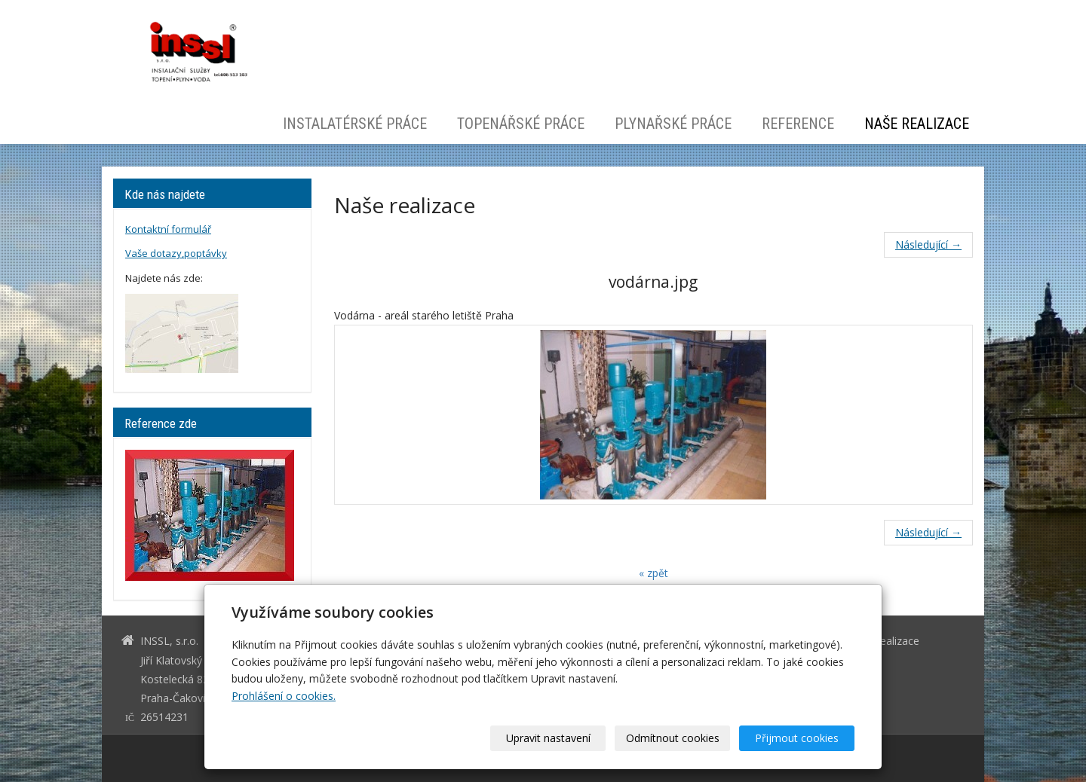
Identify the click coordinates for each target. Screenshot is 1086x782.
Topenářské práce (520, 124)
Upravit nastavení (548, 738)
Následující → (928, 244)
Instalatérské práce (355, 124)
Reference (798, 124)
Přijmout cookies (797, 738)
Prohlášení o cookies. (284, 696)
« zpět (653, 573)
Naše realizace (916, 124)
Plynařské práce (673, 124)
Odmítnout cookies (672, 738)
